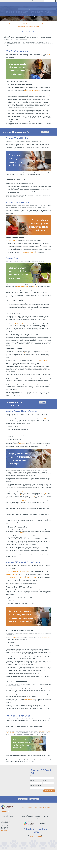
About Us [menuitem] (30, 816)
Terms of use (32, 845)
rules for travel (20, 123)
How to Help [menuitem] (36, 28)
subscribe (42, 404)
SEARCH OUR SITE (39, 1)
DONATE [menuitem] (37, 819)
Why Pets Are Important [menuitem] (14, 25)
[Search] (55, 1)
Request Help (34, 808)
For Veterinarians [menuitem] (23, 1)
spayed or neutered (21, 445)
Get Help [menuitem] (35, 816)
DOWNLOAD (45, 133)
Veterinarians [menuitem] (43, 819)
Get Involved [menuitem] (41, 816)
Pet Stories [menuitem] (47, 816)
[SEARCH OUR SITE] (50, 1)
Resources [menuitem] (27, 819)
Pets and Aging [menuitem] (45, 25)
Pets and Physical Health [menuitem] (36, 25)
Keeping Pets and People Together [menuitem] (25, 28)
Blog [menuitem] (32, 819)
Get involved (22, 808)
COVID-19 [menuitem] (24, 816)
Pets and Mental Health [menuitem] (25, 25)
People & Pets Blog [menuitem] (15, 1)
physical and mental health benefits (31, 92)
